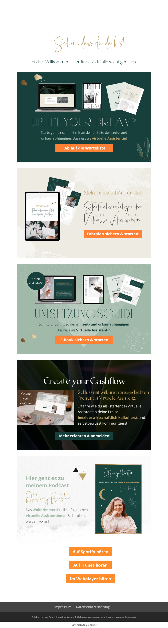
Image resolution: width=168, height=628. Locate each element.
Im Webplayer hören (90, 578)
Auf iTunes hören (90, 565)
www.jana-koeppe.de (124, 616)
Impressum (62, 607)
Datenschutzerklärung (93, 607)
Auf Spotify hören (90, 551)
